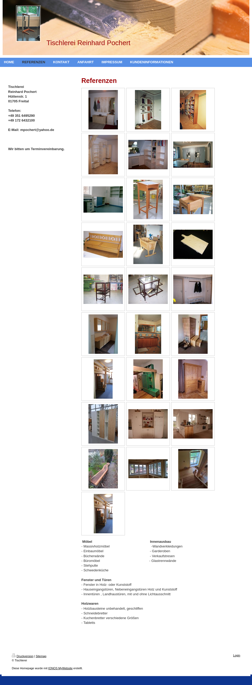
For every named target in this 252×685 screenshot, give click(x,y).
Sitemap (41, 656)
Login (236, 655)
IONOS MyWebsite (60, 668)
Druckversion (22, 656)
